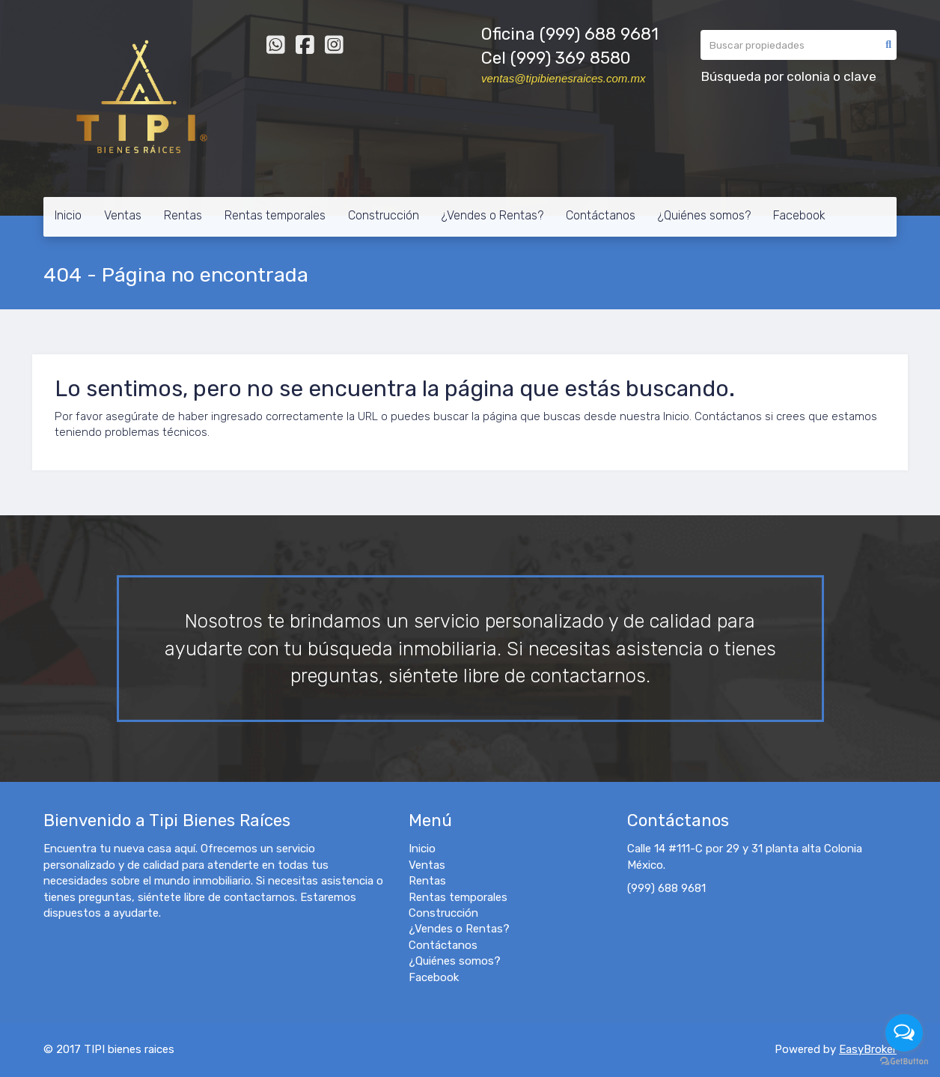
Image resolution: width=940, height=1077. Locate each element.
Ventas (122, 215)
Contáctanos (600, 215)
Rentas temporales (275, 215)
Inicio (68, 215)
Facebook (799, 215)
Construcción (383, 215)
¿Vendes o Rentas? (492, 215)
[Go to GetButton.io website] (904, 1062)
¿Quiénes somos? (704, 215)
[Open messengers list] (904, 1033)
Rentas (183, 215)
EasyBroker (868, 1049)
